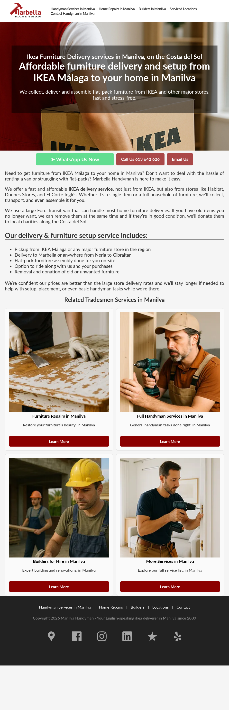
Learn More (59, 441)
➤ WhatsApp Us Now (75, 159)
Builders (138, 607)
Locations (160, 607)
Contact (183, 607)
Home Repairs (111, 607)
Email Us (180, 159)
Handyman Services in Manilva (65, 607)
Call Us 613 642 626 (140, 159)
